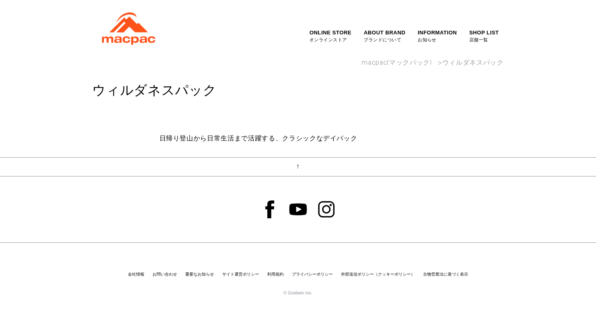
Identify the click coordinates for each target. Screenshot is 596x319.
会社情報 (136, 274)
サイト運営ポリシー (240, 274)
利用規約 (275, 274)
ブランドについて (384, 35)
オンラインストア (330, 35)
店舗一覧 (484, 35)
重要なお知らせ (199, 274)
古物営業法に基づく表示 (445, 274)
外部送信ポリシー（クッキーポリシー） (378, 274)
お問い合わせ (164, 274)
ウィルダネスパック (473, 63)
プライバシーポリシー (312, 274)
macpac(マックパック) (397, 63)
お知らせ (437, 35)
